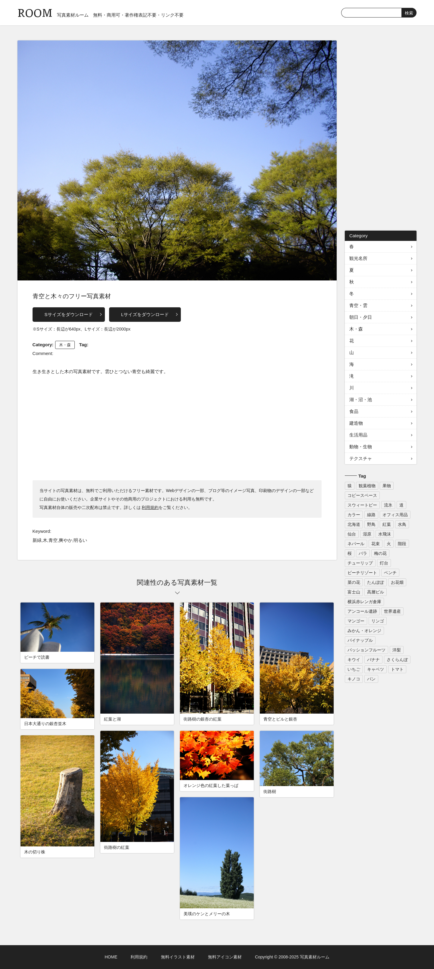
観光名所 (358, 258)
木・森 (65, 345)
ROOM (34, 12)
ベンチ (390, 572)
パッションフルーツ (366, 650)
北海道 (354, 524)
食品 (353, 411)
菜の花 (354, 582)
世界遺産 (392, 611)
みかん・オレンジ (364, 630)
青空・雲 (358, 305)
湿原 (367, 534)
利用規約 (150, 507)
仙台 (352, 534)
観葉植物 (367, 485)
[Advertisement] (177, 427)
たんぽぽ (375, 582)
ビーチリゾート (362, 572)
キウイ (354, 659)
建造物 (356, 423)
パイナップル (360, 640)
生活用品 (358, 434)
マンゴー (356, 621)
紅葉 (386, 524)
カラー (354, 514)
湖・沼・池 (360, 399)
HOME (111, 957)
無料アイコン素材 (225, 957)
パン (371, 678)
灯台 (384, 563)
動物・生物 (360, 446)
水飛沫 (384, 534)
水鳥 (402, 524)
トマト (397, 669)
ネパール (356, 543)
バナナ (373, 659)
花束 (375, 543)
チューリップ (360, 563)
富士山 (354, 592)
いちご (354, 669)
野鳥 (371, 524)
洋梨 (396, 650)
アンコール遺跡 (362, 611)
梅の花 (380, 553)
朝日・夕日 (360, 317)
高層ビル (375, 592)
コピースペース (362, 495)
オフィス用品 (395, 514)
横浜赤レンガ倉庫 (364, 601)
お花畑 (397, 582)
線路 (371, 514)
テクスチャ (360, 458)
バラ (363, 553)
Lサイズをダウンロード (145, 314)
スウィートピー (362, 505)
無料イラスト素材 (178, 957)
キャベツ (375, 669)
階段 (402, 543)
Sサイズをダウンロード (69, 314)
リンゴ (377, 621)
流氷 (388, 505)
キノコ (354, 678)
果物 (386, 485)
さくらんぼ (397, 659)
